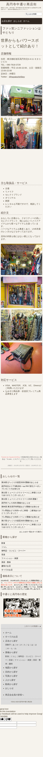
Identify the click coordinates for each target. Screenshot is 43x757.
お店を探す (7, 21)
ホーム (26, 21)
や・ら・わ (11, 648)
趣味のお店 (6, 566)
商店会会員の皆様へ (14, 695)
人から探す (10, 680)
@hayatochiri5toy (17, 77)
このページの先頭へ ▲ (32, 626)
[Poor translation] (7, 719)
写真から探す (11, 676)
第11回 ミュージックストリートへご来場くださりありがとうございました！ (21, 526)
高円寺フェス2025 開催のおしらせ (15, 503)
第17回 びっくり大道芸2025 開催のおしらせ (19, 521)
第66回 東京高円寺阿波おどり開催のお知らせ (20, 507)
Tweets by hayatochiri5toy (10, 457)
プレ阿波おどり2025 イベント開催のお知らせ (20, 517)
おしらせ (17, 21)
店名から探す (11, 641)
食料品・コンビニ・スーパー (13, 551)
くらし (4, 547)
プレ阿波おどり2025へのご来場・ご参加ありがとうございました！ (21, 511)
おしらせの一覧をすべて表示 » (30, 532)
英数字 (8, 645)
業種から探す (11, 652)
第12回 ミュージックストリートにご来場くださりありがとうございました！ (21, 494)
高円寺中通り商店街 (21, 4)
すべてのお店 (7, 570)
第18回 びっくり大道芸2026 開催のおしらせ (19, 482)
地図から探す (11, 667)
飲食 (3, 543)
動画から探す (11, 684)
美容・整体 (6, 562)
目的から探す (11, 672)
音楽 (3, 555)
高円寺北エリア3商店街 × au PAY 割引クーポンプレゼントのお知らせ (21, 487)
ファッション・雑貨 (9, 558)
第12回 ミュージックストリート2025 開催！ (19, 499)
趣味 (11, 664)
